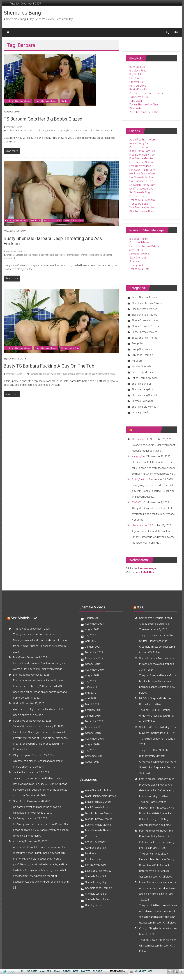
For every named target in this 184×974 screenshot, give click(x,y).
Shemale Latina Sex (142, 401)
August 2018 (92, 744)
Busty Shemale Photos (144, 337)
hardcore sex (76, 130)
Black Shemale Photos (144, 314)
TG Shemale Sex (138, 97)
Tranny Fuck (136, 265)
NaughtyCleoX (140, 456)
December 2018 (94, 721)
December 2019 (94, 652)
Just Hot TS (136, 250)
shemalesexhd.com (104, 130)
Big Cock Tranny (138, 238)
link (181, 918)
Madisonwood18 (141, 525)
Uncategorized (140, 412)
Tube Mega (135, 100)
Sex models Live (24, 618)
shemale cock (73, 255)
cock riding (41, 130)
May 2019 (90, 692)
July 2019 (90, 681)
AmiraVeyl (19, 841)
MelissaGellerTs (141, 439)
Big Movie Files (137, 70)
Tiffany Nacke (21, 628)
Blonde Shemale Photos (145, 326)
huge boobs (88, 130)
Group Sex (137, 343)
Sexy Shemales (138, 257)
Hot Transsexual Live (141, 181)
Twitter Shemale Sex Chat (143, 104)
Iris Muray (18, 818)
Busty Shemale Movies (46, 101)
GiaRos (17, 703)
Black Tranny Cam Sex (142, 150)
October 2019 (93, 664)
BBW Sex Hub (137, 66)
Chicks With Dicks (139, 242)
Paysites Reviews (139, 253)
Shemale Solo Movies (144, 406)
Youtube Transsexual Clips (144, 112)
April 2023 (90, 641)
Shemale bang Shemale (145, 395)
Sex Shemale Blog (139, 192)
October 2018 (93, 732)
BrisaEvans (19, 657)
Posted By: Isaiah (14, 127)
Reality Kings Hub (139, 89)
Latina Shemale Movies (145, 378)
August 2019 (92, 675)
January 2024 (93, 618)
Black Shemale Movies (144, 309)
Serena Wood (21, 720)
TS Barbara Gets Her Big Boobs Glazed (43, 119)
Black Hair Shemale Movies (18, 101)
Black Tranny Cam (139, 147)
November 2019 (94, 658)
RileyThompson (22, 755)
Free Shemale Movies (141, 158)
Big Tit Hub (135, 74)
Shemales (135, 261)
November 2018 (94, 727)
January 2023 (93, 646)
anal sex (11, 130)
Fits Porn (134, 78)
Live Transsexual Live (141, 188)
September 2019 (94, 669)
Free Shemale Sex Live (141, 162)
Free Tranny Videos (140, 166)
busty (49, 374)
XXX (140, 607)
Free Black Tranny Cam (142, 154)
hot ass (48, 255)
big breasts (29, 130)
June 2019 (91, 687)
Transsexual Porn (139, 268)
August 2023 (92, 629)
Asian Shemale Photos (144, 297)
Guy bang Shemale (142, 355)
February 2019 (93, 709)
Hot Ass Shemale (52, 220)
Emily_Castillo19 (141, 479)
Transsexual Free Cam (142, 200)
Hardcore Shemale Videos (144, 246)
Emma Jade (20, 674)
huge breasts (59, 255)
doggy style (63, 130)
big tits (27, 255)
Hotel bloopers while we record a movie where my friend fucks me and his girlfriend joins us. (157, 888)
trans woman (106, 255)
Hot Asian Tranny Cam (142, 169)
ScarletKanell (20, 801)
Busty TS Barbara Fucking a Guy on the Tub (49, 366)
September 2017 (94, 755)
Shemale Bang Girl (142, 383)
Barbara (19, 130)
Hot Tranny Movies (142, 372)
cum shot (52, 130)
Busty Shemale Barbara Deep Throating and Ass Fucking (53, 241)
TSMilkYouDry (140, 502)
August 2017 (92, 761)
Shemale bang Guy (74, 220)
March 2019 (92, 704)
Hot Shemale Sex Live (141, 177)
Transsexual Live (138, 203)
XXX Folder (135, 108)
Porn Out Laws (137, 85)
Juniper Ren (19, 772)
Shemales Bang (22, 13)
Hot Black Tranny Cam (142, 173)
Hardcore (65, 101)
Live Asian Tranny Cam (142, 184)
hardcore (57, 374)
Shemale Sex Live (139, 196)
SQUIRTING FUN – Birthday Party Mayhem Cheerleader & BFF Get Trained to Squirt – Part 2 (157, 733)
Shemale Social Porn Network (146, 93)
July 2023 (90, 635)
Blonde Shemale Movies (145, 320)
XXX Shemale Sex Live (141, 207)
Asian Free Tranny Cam (142, 139)
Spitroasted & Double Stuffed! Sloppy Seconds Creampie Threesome (155, 624)
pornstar (80, 374)
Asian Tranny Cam (139, 143)
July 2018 (90, 750)
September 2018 (94, 738)
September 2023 (94, 623)
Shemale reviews (145, 429)
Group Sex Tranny (142, 349)
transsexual (9, 258)
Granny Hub (136, 81)
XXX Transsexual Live (141, 211)
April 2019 (90, 698)
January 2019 (93, 715)
